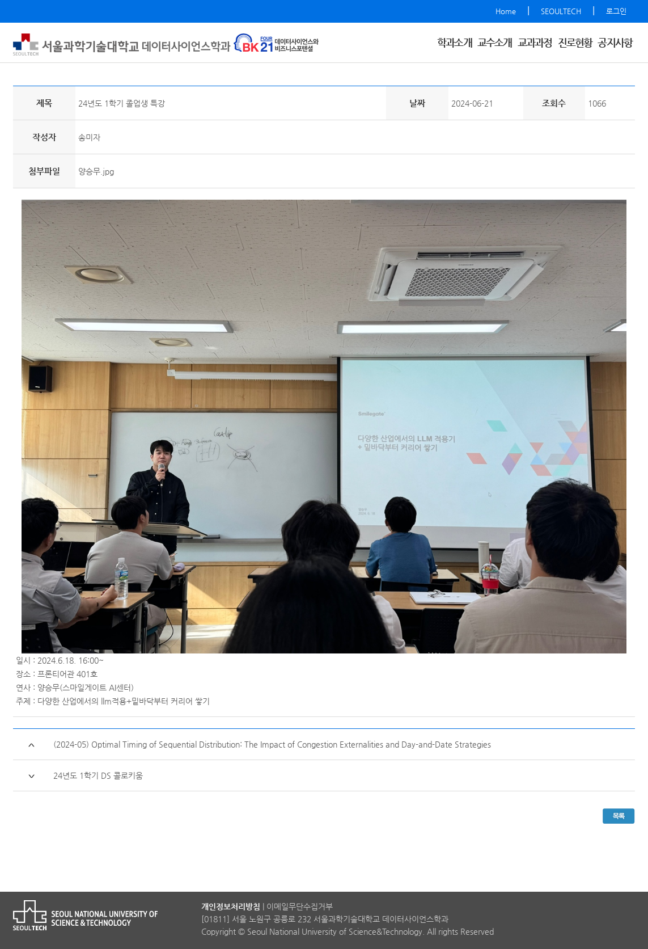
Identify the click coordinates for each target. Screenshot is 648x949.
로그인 (616, 11)
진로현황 (575, 42)
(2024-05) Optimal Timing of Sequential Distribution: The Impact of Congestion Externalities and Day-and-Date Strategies (272, 744)
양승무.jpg (96, 171)
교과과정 (535, 42)
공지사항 (615, 42)
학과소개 (454, 42)
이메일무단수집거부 (299, 906)
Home (505, 11)
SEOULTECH (561, 11)
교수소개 (494, 42)
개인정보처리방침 (230, 906)
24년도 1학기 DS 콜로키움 (98, 775)
